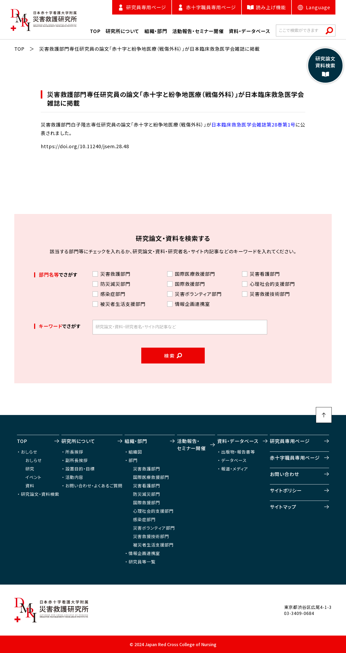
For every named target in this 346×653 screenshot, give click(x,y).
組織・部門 (136, 440)
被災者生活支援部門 (153, 545)
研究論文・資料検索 (40, 494)
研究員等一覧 (142, 561)
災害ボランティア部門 (154, 528)
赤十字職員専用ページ (295, 457)
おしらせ (29, 452)
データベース (234, 460)
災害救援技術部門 (151, 536)
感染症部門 (144, 519)
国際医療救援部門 (151, 477)
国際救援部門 (146, 502)
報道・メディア (234, 468)
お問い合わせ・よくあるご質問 (93, 485)
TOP (19, 48)
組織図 (135, 452)
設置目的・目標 (80, 468)
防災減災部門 (146, 494)
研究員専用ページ (290, 440)
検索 (169, 355)
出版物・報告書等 (238, 452)
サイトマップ (283, 506)
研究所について (78, 440)
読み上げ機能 (266, 7)
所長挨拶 (74, 452)
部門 (133, 460)
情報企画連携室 (144, 553)
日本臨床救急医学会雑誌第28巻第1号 (253, 124)
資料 (29, 485)
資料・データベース (237, 440)
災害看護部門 (146, 485)
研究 (29, 468)
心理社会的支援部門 (153, 511)
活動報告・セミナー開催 (191, 444)
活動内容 (74, 477)
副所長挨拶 (76, 460)
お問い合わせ (284, 473)
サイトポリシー (286, 490)
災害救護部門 (146, 468)
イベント (33, 477)
